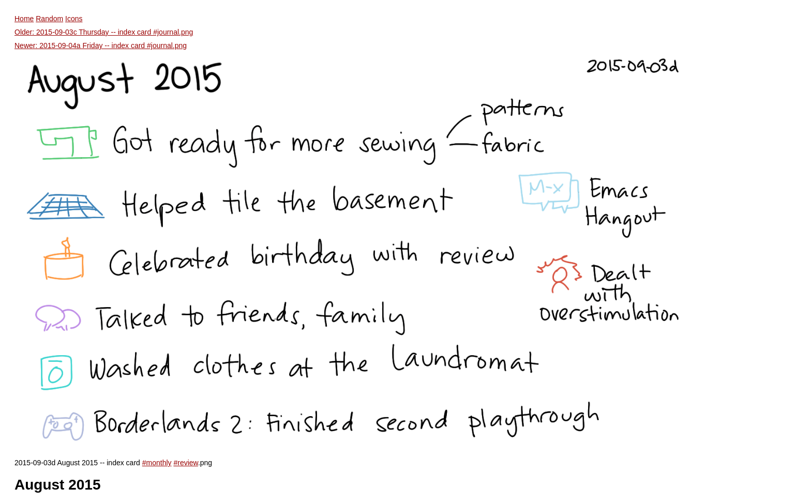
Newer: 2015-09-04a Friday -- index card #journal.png (100, 45)
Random (49, 18)
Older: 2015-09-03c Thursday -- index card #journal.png (103, 32)
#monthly (157, 463)
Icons (73, 18)
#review (185, 463)
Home (24, 18)
